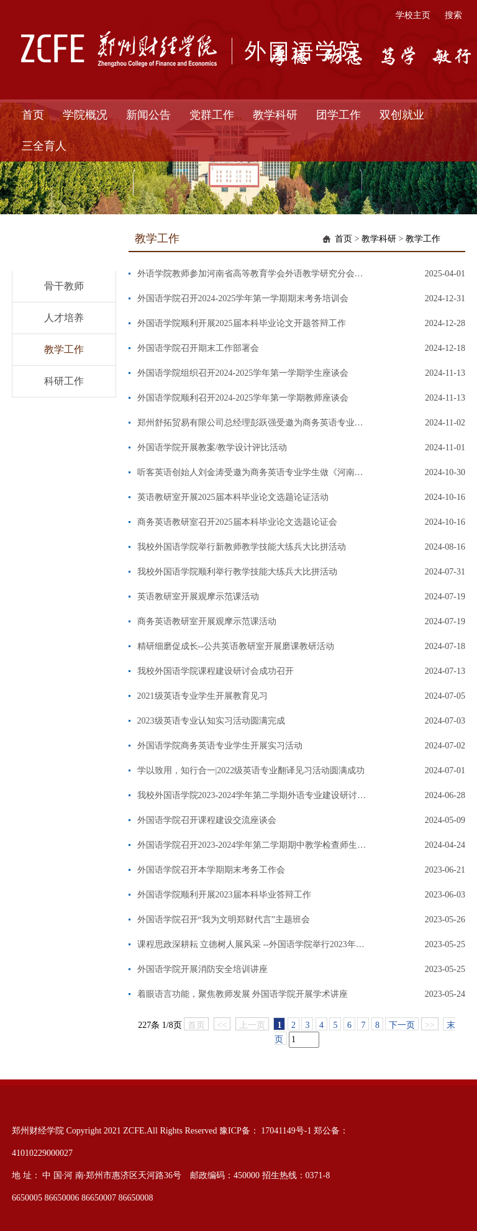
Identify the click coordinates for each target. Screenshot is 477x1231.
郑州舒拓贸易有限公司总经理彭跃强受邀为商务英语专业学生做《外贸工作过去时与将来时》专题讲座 (252, 422)
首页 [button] (33, 115)
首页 (343, 238)
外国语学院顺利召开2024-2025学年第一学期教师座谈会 (243, 397)
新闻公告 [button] (148, 115)
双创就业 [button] (401, 115)
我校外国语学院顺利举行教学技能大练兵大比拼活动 (237, 571)
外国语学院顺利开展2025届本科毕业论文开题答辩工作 (241, 323)
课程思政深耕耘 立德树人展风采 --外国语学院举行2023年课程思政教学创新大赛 (252, 944)
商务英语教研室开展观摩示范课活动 (206, 621)
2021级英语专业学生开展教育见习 (202, 696)
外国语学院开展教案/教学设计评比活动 (212, 447)
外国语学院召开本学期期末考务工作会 (211, 869)
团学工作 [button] (338, 115)
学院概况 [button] (85, 115)
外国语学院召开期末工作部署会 (198, 348)
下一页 (402, 1025)
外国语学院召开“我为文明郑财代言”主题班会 (223, 919)
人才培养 (64, 317)
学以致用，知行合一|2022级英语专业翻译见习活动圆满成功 (251, 770)
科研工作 (64, 381)
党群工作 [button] (211, 115)
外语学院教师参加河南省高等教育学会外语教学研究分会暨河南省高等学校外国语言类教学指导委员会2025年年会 (252, 273)
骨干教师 (64, 286)
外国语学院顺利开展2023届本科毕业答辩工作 (224, 894)
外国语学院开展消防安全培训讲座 (202, 969)
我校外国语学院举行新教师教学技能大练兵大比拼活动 (241, 547)
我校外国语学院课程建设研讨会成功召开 (215, 671)
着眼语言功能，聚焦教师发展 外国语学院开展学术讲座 (242, 994)
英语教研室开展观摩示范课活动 (198, 596)
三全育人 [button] (44, 146)
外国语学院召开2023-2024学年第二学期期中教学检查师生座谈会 (252, 845)
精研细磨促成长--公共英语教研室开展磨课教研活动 (235, 646)
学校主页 (413, 15)
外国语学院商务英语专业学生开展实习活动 (219, 745)
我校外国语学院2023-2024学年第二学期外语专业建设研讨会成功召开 (252, 795)
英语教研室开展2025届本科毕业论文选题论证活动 (233, 497)
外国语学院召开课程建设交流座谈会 (206, 820)
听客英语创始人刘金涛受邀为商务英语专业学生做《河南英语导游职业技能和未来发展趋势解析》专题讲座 (252, 472)
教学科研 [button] (275, 115)
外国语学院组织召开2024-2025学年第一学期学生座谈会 (243, 373)
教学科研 (378, 238)
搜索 (453, 15)
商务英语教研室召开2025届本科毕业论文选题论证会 (237, 522)
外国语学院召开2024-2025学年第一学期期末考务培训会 (243, 298)
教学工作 (64, 349)
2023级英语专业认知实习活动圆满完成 (211, 720)
